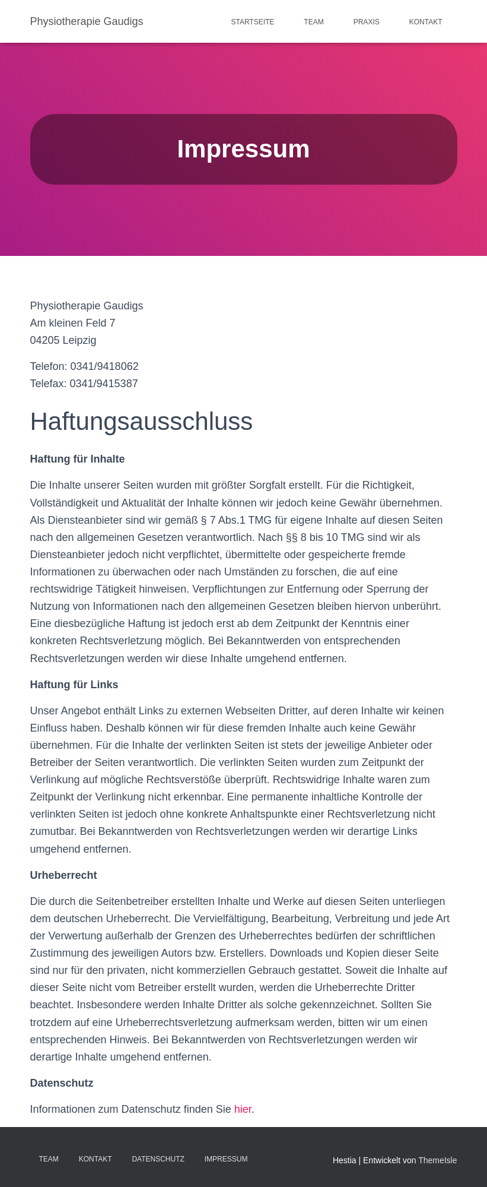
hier (243, 1109)
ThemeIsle (437, 1160)
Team (313, 22)
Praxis (367, 22)
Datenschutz (158, 1159)
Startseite (252, 22)
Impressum (226, 1159)
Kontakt (426, 22)
